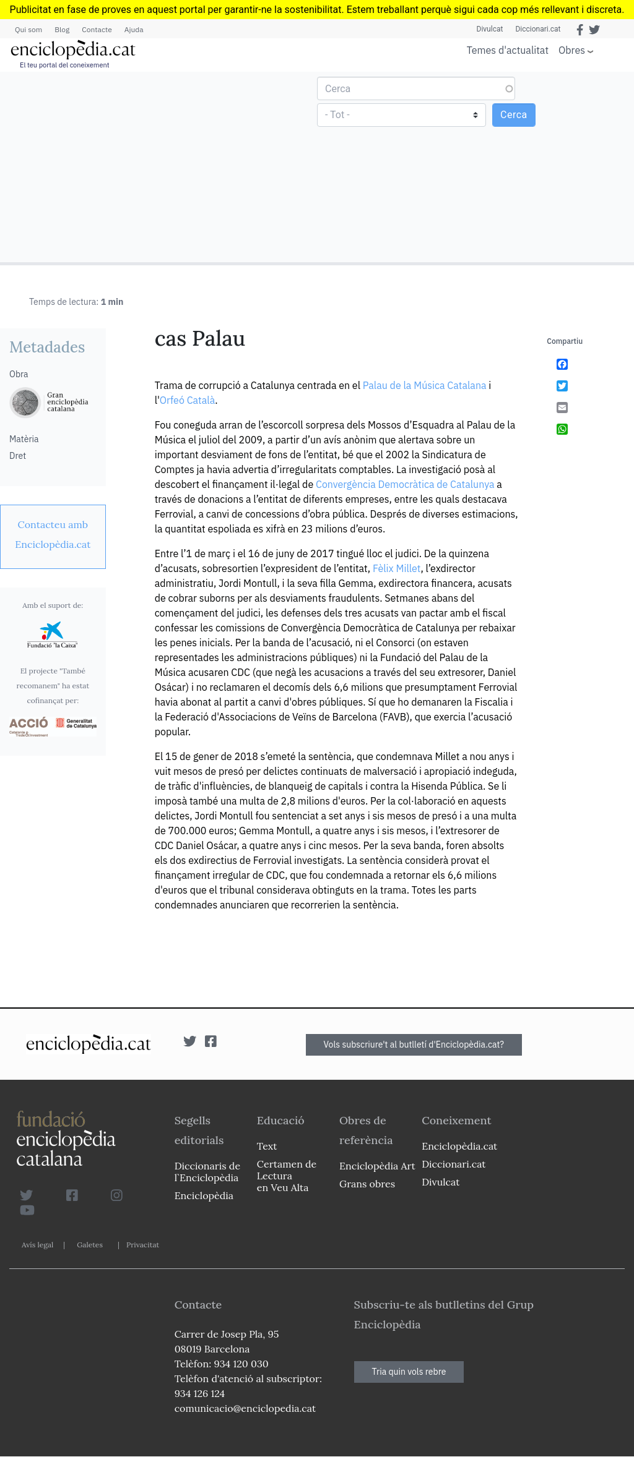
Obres (571, 50)
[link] (53, 534)
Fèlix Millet (397, 568)
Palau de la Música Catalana (425, 385)
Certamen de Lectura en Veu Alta (286, 1176)
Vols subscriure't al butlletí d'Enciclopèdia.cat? (414, 1044)
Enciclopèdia (204, 1195)
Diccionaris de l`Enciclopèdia (207, 1172)
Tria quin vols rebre (409, 1371)
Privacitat (142, 1244)
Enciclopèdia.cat (459, 1146)
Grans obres (367, 1183)
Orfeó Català (187, 400)
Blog (61, 29)
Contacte (96, 29)
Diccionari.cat (537, 29)
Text (267, 1146)
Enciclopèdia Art (377, 1166)
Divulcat (490, 29)
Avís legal (37, 1244)
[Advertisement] (160, 166)
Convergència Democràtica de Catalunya (405, 484)
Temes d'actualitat (508, 50)
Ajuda (134, 29)
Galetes (90, 1244)
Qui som (28, 29)
